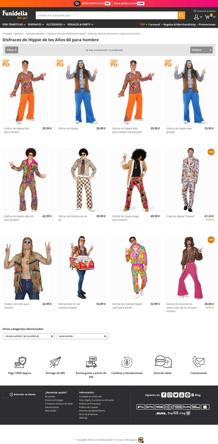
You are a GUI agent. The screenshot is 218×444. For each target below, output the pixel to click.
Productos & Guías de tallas (59, 403)
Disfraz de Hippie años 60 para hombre (19, 218)
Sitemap (83, 417)
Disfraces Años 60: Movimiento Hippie (66, 33)
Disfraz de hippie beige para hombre (125, 218)
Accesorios (54, 24)
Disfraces (34, 24)
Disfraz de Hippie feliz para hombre (16, 130)
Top (142, 24)
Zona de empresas (88, 414)
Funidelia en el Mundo (90, 396)
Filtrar (10, 49)
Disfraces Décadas (35, 33)
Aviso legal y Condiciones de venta (96, 400)
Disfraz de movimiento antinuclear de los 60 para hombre (182, 307)
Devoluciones (52, 407)
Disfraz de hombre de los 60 (72, 218)
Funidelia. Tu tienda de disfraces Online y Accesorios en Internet (15, 15)
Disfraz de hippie (68, 128)
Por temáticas (13, 24)
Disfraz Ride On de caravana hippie (69, 305)
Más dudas (50, 410)
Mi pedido (50, 396)
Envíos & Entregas (54, 400)
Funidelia (7, 33)
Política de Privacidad (90, 403)
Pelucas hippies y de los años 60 (22, 336)
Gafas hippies (66, 336)
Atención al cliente (23, 394)
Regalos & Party (79, 24)
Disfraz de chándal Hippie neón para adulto (127, 305)
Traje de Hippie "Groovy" (181, 216)
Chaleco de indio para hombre (16, 305)
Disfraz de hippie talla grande (179, 130)
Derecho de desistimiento (92, 410)
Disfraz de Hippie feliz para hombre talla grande (127, 130)
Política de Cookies (88, 407)
